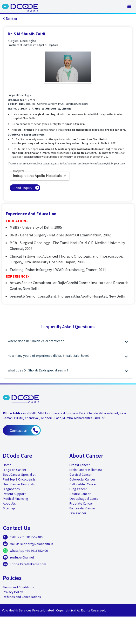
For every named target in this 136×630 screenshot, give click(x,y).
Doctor (9, 18)
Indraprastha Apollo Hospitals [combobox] (37, 176)
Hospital (18, 171)
